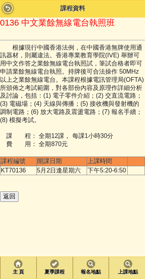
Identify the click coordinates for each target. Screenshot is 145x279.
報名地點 (91, 272)
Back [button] (8, 8)
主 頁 (18, 272)
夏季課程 (54, 272)
